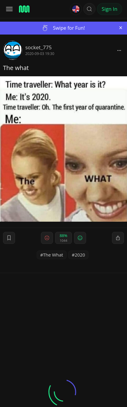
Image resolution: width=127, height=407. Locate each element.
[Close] (120, 28)
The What (53, 255)
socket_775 (38, 47)
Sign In (109, 8)
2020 (80, 255)
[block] (119, 50)
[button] (89, 9)
